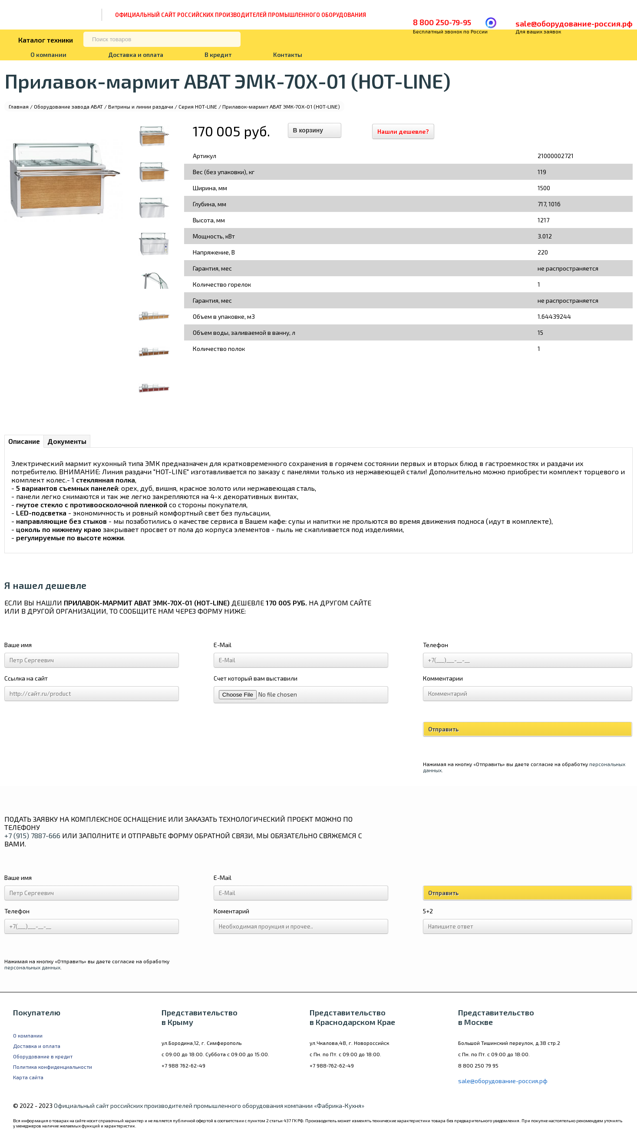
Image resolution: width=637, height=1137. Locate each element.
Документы (66, 441)
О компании (48, 54)
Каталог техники (45, 40)
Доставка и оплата (135, 54)
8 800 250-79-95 (442, 22)
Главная (19, 106)
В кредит (218, 54)
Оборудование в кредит (43, 1056)
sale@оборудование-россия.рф (574, 23)
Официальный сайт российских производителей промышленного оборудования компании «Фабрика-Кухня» (209, 1105)
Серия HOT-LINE (197, 106)
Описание (24, 441)
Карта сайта (28, 1077)
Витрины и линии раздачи (140, 106)
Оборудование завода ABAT (68, 106)
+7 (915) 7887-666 (32, 835)
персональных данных (32, 967)
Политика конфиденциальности (52, 1067)
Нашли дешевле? (407, 131)
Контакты (287, 54)
